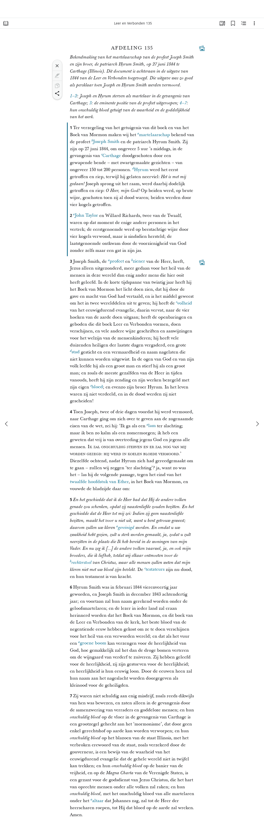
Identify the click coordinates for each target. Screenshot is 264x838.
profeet (116, 261)
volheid (184, 303)
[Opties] (254, 23)
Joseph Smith (105, 141)
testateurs (154, 569)
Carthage (111, 155)
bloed (96, 387)
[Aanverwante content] (243, 23)
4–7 (183, 103)
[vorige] (7, 424)
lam (151, 425)
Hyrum (140, 169)
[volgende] (257, 424)
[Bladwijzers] (233, 23)
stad (75, 352)
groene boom (92, 643)
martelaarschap (153, 134)
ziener (138, 261)
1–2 (73, 96)
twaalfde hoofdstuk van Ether (99, 482)
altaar (97, 800)
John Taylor (85, 215)
